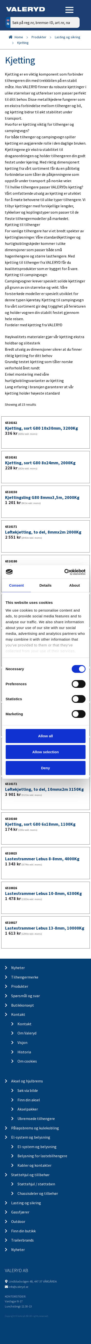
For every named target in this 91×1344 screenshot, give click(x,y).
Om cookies (27, 1061)
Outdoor (18, 1221)
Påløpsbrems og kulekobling (35, 1128)
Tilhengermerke (24, 977)
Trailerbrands (22, 1240)
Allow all (45, 736)
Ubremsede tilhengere (36, 1118)
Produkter (39, 37)
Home (19, 37)
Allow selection (45, 752)
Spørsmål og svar (25, 995)
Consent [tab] (16, 585)
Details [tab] (46, 585)
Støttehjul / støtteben (36, 1183)
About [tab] (74, 585)
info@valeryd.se (18, 1287)
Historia (24, 1051)
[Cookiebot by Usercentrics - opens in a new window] (64, 572)
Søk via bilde (27, 1090)
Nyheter (18, 967)
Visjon (22, 1042)
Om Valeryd (26, 1033)
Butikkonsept (22, 1005)
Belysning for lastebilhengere (42, 1155)
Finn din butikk (23, 1230)
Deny (45, 768)
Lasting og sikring (67, 37)
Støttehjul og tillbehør (30, 1174)
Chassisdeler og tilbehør (37, 1193)
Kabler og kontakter (34, 1165)
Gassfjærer (20, 1212)
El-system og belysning (30, 1137)
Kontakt (18, 1014)
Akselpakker (27, 1109)
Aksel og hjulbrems (27, 1081)
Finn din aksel (28, 1099)
